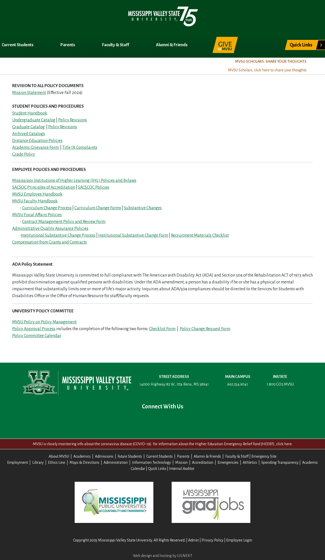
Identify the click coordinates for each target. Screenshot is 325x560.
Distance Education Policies (37, 140)
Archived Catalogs (28, 134)
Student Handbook (29, 113)
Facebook (130, 420)
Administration (116, 462)
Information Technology (151, 462)
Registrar (124, 65)
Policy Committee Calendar (36, 335)
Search (261, 42)
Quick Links (301, 44)
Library (38, 462)
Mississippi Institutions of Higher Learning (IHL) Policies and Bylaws (74, 180)
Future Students (130, 456)
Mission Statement (29, 92)
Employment (17, 462)
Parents (68, 45)
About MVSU (16, 65)
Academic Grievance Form (35, 147)
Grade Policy (23, 154)
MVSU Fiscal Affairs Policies (37, 215)
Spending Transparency (280, 462)
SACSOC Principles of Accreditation (43, 187)
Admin (193, 540)
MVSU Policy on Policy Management (44, 322)
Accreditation (202, 462)
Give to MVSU (225, 45)
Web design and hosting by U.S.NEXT (162, 556)
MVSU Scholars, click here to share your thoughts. (267, 70)
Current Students (18, 45)
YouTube (162, 420)
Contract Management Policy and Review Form (63, 221)
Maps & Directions (84, 462)
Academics (53, 65)
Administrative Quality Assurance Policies (50, 228)
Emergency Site (264, 456)
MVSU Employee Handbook (37, 194)
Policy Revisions (72, 120)
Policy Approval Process (33, 329)
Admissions (89, 65)
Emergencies (228, 462)
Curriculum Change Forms (97, 208)
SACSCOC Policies (93, 187)
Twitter (146, 420)
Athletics (250, 462)
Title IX (153, 65)
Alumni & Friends (172, 45)
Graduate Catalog (28, 127)
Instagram (179, 420)
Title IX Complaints (79, 147)
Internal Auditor (181, 469)
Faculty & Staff (116, 45)
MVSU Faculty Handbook (35, 201)
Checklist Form (162, 329)
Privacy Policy (212, 540)
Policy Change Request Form (205, 329)
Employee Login (239, 540)
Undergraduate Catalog (33, 120)
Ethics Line (56, 462)
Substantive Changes (143, 208)
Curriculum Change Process (47, 208)
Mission (181, 462)
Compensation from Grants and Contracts (49, 242)
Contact (195, 420)
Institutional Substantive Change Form (133, 235)
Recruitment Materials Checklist (200, 235)
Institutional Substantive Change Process (58, 235)
